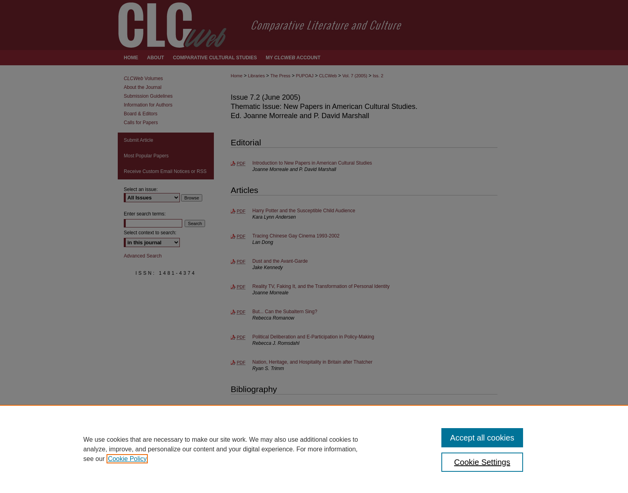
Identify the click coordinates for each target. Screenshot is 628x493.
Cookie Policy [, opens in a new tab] (127, 458)
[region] (314, 449)
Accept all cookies (482, 437)
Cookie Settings (482, 462)
